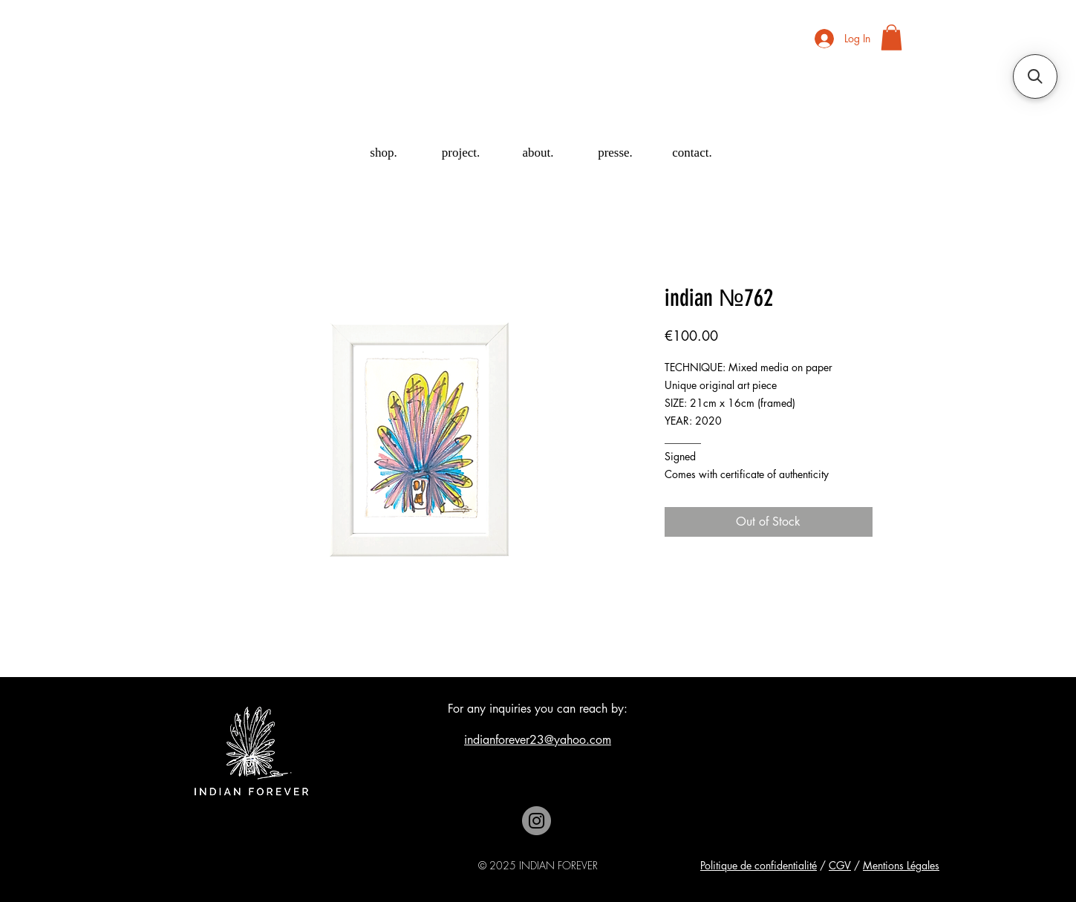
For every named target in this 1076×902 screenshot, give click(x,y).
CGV (840, 865)
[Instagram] (536, 820)
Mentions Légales (901, 865)
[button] (891, 37)
